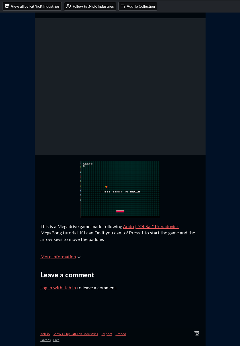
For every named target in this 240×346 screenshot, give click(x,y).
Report (107, 334)
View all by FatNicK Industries (76, 334)
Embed (121, 334)
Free (56, 340)
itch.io (45, 334)
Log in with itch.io (58, 287)
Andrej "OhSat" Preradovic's (151, 226)
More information (60, 256)
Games (45, 340)
